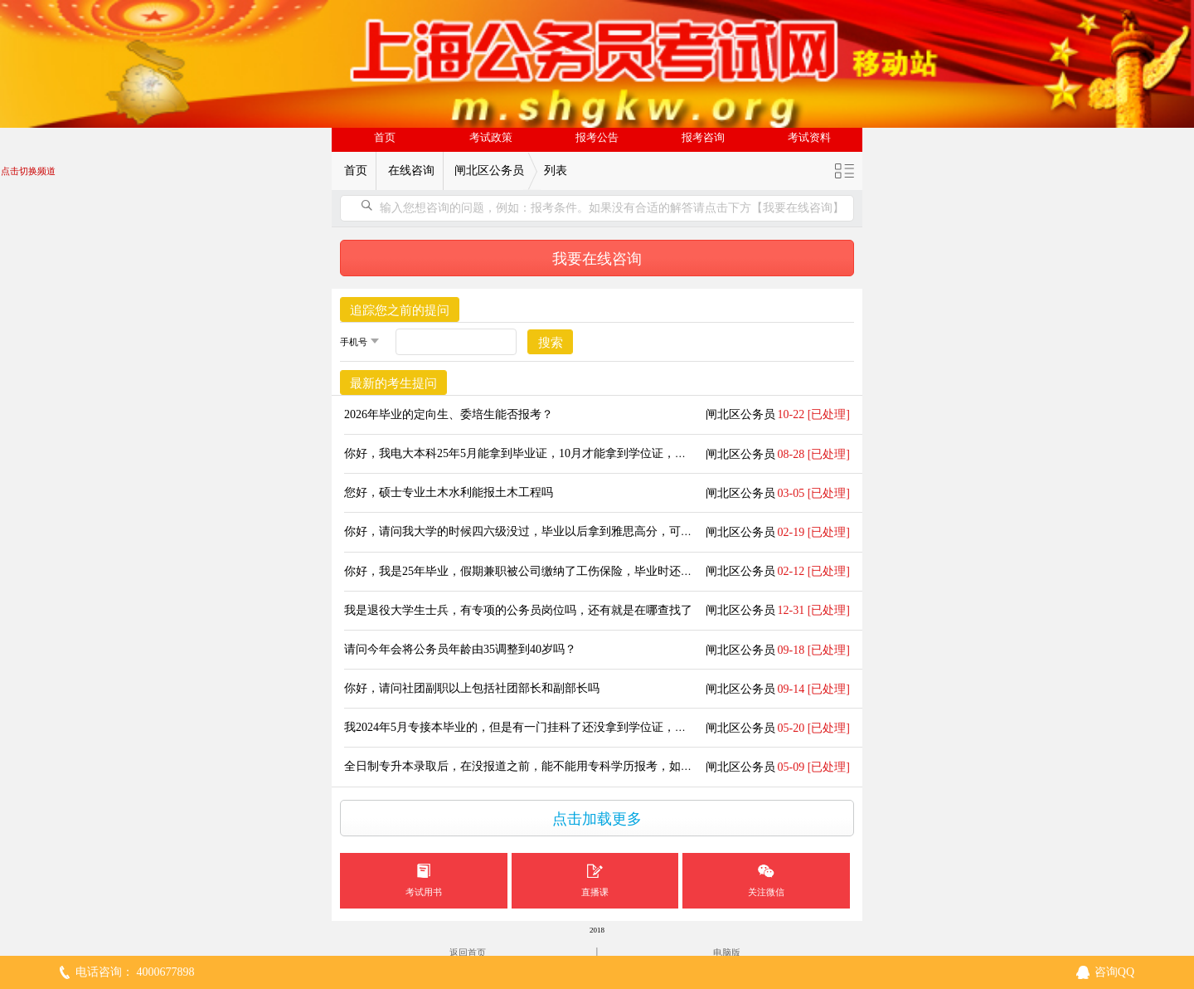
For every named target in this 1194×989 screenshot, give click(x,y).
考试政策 (490, 138)
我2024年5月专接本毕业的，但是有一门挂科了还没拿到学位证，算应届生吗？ (544, 727)
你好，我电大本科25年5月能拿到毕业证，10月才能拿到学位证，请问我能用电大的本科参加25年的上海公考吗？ (631, 453)
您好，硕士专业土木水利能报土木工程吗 (448, 492)
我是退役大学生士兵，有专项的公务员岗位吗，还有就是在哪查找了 (518, 610)
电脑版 (726, 952)
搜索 (550, 342)
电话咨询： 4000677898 (135, 972)
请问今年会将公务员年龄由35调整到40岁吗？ (460, 649)
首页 (385, 138)
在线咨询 (411, 170)
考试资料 (809, 138)
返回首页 (467, 952)
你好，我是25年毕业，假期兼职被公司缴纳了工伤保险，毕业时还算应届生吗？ (547, 571)
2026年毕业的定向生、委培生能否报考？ (448, 414)
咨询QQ (1114, 972)
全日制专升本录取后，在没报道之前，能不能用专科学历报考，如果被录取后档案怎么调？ (576, 766)
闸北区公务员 (489, 170)
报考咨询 (703, 138)
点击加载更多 (597, 819)
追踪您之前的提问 (399, 310)
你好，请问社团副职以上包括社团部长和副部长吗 (471, 688)
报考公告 (597, 138)
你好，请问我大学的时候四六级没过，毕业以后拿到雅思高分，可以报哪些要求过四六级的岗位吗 (593, 531)
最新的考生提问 (393, 383)
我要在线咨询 (597, 259)
